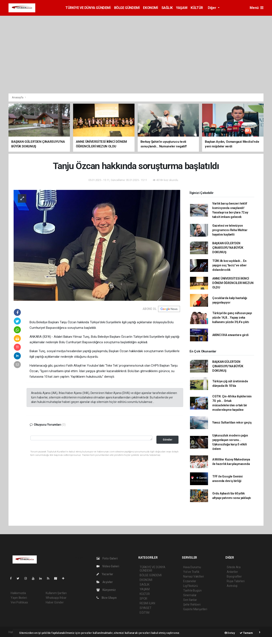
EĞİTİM (144, 612)
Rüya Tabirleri (235, 581)
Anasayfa (18, 97)
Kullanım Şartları (56, 593)
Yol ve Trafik (191, 571)
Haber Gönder (55, 602)
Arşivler (104, 582)
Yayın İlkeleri (19, 597)
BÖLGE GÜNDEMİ (127, 8)
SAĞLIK (167, 8)
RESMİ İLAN (147, 603)
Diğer (212, 8)
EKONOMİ (150, 8)
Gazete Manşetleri (195, 609)
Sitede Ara (234, 567)
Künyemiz (106, 590)
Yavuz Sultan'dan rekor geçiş (232, 422)
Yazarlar (104, 574)
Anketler (232, 571)
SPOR (143, 598)
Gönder (167, 439)
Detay (230, 632)
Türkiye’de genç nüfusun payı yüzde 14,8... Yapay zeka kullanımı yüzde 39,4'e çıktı (232, 317)
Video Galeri (107, 566)
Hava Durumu (192, 567)
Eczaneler (189, 581)
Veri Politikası (19, 602)
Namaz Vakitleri (193, 576)
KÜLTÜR (197, 8)
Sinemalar (190, 595)
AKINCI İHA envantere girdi (230, 335)
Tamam (246, 632)
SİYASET (146, 608)
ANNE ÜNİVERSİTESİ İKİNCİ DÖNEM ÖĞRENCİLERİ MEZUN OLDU (233, 283)
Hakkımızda (18, 593)
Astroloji (232, 586)
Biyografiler (234, 576)
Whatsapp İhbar (56, 597)
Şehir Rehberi (192, 604)
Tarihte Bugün (192, 590)
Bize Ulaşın (106, 597)
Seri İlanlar (190, 600)
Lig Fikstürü (190, 586)
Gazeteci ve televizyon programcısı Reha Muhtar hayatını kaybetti (230, 230)
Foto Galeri (107, 558)
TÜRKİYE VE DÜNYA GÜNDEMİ (87, 8)
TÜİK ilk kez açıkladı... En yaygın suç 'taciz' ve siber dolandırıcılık (229, 265)
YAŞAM (181, 8)
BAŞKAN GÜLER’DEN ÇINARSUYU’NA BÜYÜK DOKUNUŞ (227, 248)
